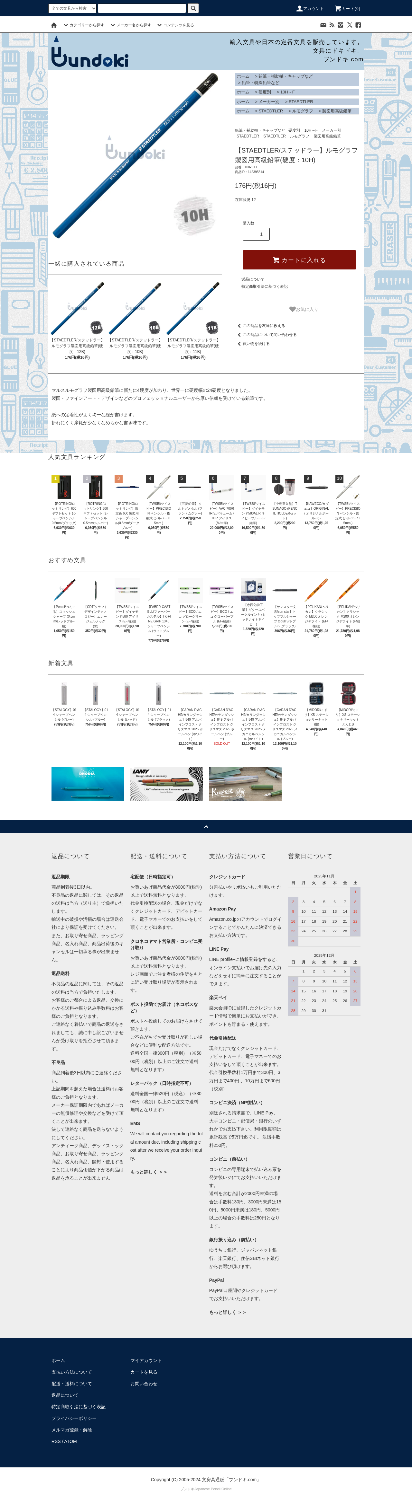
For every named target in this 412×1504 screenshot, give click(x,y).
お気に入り (303, 309)
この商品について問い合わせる (266, 334)
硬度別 (264, 92)
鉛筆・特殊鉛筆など (260, 82)
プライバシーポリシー (74, 1418)
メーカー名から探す (130, 25)
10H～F (287, 92)
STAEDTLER (301, 101)
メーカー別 (268, 101)
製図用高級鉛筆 (336, 111)
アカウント (309, 8)
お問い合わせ (143, 1383)
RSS (56, 1441)
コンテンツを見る (174, 25)
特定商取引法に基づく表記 (264, 286)
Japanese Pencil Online (213, 1489)
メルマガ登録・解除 (72, 1429)
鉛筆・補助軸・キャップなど (285, 76)
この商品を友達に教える (260, 325)
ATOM (70, 1441)
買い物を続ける (252, 343)
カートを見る (143, 1372)
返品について (253, 279)
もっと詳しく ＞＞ (149, 1171)
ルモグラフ (302, 111)
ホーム (243, 76)
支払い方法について (72, 1372)
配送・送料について (72, 1383)
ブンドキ (187, 1489)
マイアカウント (146, 1360)
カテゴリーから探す (83, 25)
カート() (347, 8)
